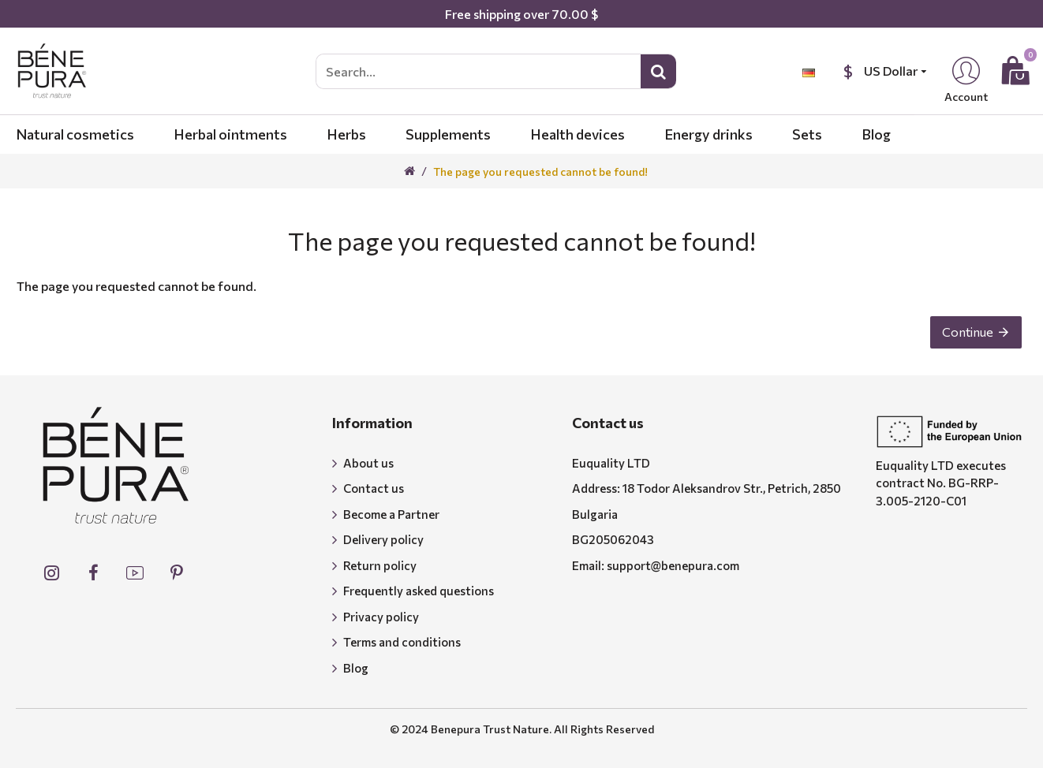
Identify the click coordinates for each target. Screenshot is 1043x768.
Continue (964, 334)
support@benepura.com (673, 565)
